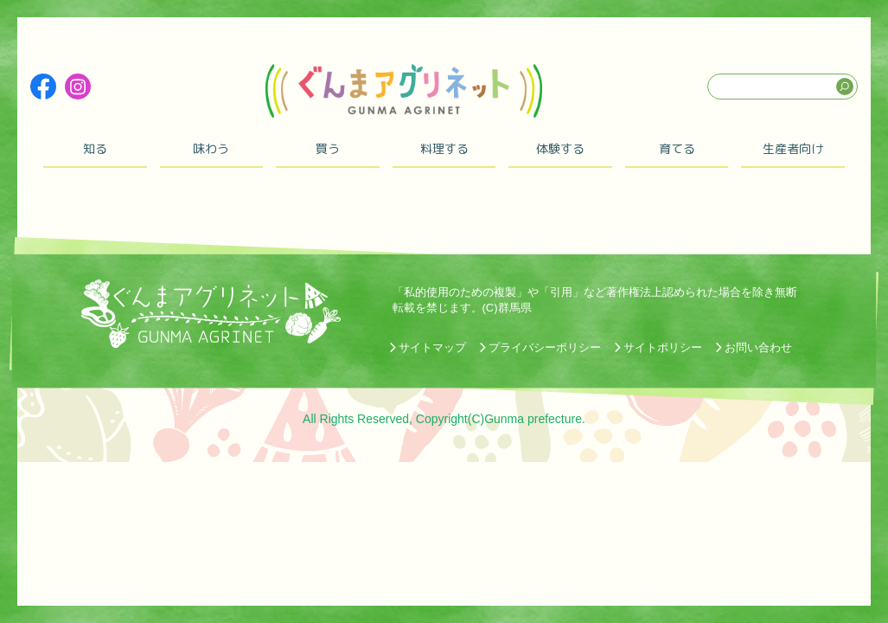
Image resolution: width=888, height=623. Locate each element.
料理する (444, 148)
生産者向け (793, 148)
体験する (560, 148)
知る (95, 148)
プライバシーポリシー (545, 347)
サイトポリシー (662, 347)
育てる (677, 148)
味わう (211, 148)
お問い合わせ (758, 347)
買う (328, 148)
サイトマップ (432, 347)
